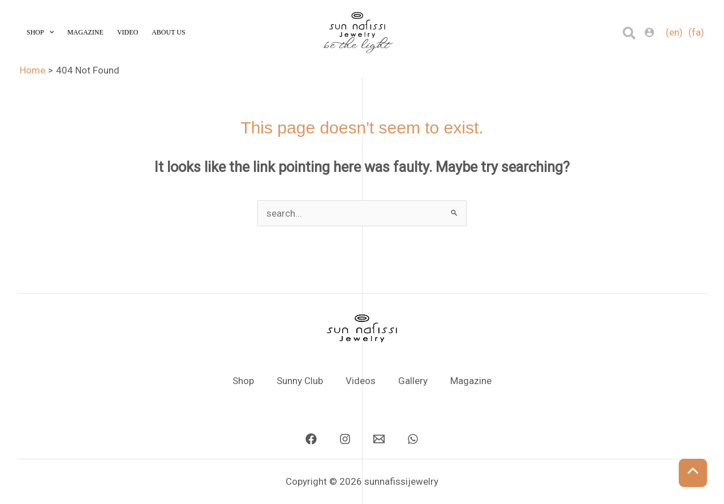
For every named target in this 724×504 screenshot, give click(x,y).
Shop (40, 32)
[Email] (379, 439)
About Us (168, 32)
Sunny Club (300, 380)
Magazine (85, 32)
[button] (630, 34)
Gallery (413, 380)
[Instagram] (345, 439)
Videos (361, 380)
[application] (49, 32)
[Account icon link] (649, 32)
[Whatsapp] (413, 439)
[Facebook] (311, 439)
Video (127, 32)
